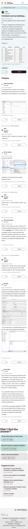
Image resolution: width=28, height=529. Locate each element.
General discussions (8, 477)
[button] (3, 72)
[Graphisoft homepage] (21, 510)
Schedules (4, 68)
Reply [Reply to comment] (20, 119)
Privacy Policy (9, 522)
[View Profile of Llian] (6, 11)
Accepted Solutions (9, 449)
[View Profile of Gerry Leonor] (8, 152)
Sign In (25, 3)
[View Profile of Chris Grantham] (8, 83)
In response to (11, 125)
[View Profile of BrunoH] (6, 283)
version (8, 230)
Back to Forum (7, 440)
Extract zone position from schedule (14, 475)
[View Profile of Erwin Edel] (7, 369)
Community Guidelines (13, 523)
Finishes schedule (8, 493)
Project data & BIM (7, 472)
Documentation (7, 490)
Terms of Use (18, 522)
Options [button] (26, 7)
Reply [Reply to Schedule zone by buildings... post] (20, 72)
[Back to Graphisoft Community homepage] (9, 2)
